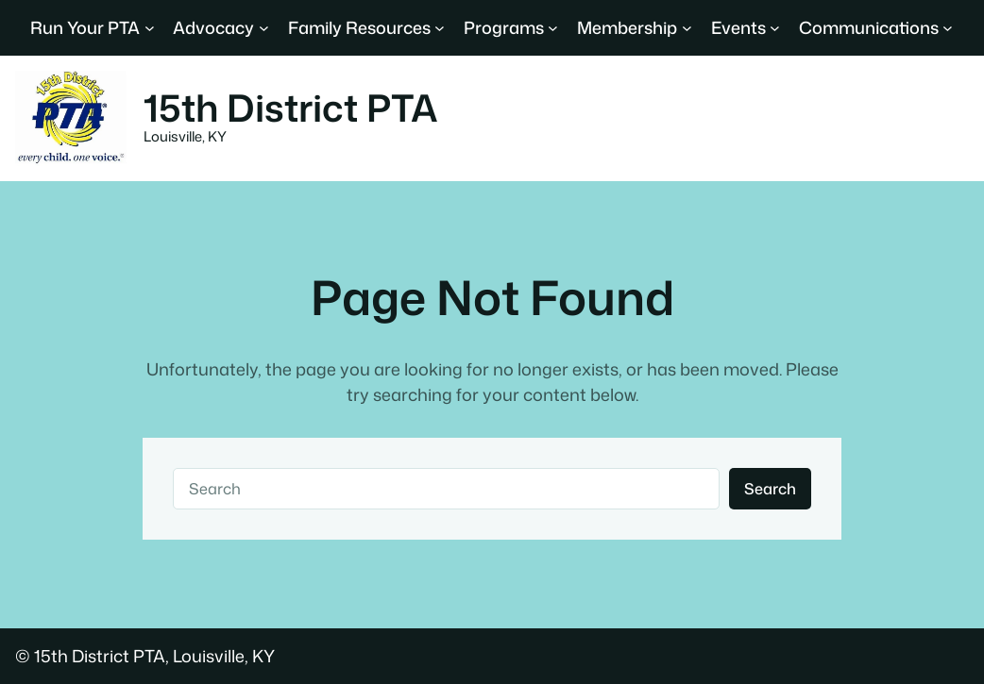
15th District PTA (291, 107)
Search (770, 488)
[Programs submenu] (553, 28)
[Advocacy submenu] (264, 28)
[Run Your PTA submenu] (149, 28)
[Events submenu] (775, 28)
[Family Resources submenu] (439, 28)
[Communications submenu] (947, 28)
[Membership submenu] (687, 28)
